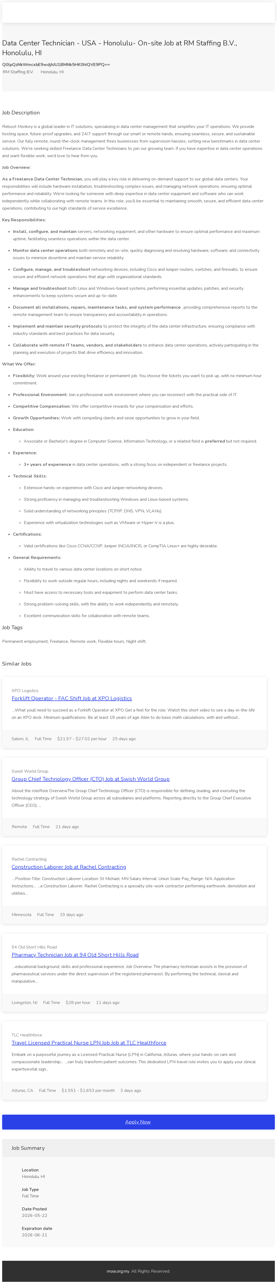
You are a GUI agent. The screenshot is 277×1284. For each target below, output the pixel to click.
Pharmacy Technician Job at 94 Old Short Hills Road (75, 955)
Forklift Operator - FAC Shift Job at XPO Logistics (72, 698)
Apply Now (138, 1122)
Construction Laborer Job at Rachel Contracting (69, 867)
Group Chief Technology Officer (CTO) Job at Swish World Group (91, 779)
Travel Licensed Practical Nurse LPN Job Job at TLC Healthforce (89, 1042)
